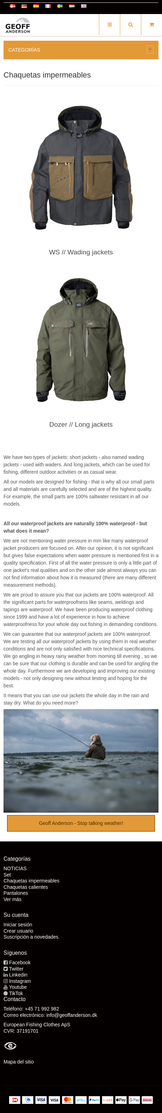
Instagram (20, 981)
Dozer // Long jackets (81, 424)
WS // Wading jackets (81, 252)
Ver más (12, 899)
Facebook (20, 962)
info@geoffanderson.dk (71, 1015)
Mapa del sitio (19, 1062)
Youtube (18, 987)
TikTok (16, 993)
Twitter (16, 969)
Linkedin (18, 975)
